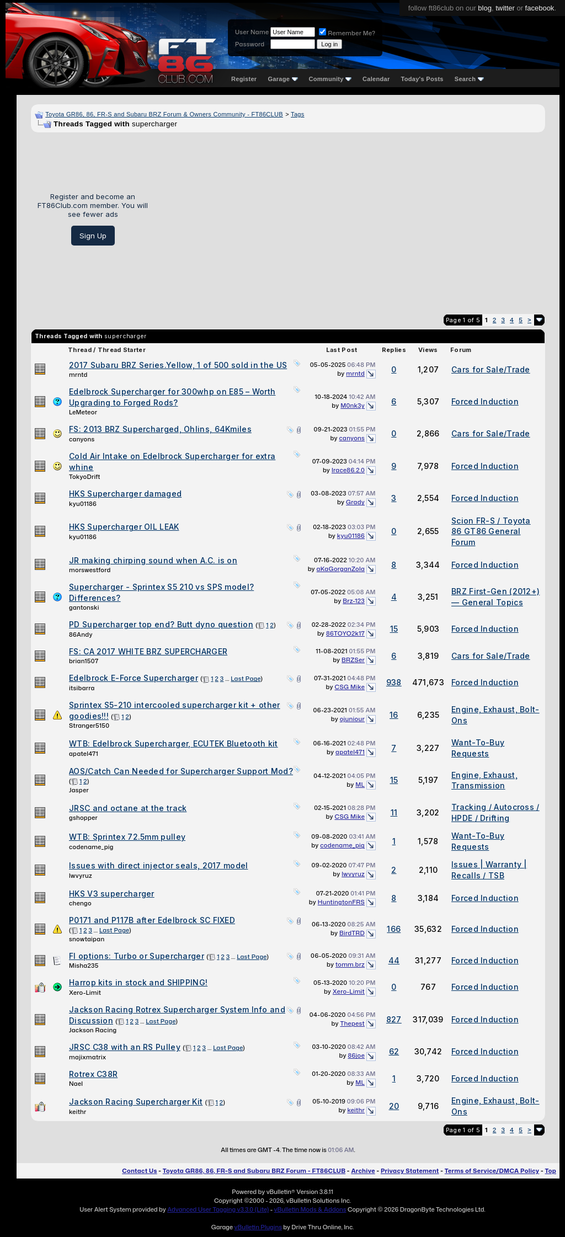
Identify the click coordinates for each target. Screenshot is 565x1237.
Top (550, 1170)
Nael (76, 1083)
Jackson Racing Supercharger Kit (135, 1101)
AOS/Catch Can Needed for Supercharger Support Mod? (181, 771)
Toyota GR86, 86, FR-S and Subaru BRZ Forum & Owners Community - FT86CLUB (164, 114)
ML (360, 784)
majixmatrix (87, 1057)
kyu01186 (83, 503)
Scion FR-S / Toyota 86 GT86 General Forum (491, 531)
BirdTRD (352, 933)
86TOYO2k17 (345, 633)
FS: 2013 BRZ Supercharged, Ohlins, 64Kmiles (160, 429)
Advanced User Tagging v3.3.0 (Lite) (218, 1209)
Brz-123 (354, 600)
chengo (80, 903)
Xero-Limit (85, 992)
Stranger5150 (89, 725)
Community (330, 79)
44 (394, 960)
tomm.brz (350, 964)
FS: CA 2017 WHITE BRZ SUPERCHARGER (148, 651)
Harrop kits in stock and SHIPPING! (138, 982)
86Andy (81, 634)
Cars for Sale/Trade (490, 369)
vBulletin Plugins (257, 1227)
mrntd (78, 374)
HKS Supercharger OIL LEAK (124, 526)
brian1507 (83, 661)
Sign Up (92, 235)
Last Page (245, 678)
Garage (282, 79)
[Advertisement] (351, 219)
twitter (505, 8)
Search (469, 79)
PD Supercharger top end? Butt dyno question (161, 624)
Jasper (79, 790)
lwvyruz (80, 875)
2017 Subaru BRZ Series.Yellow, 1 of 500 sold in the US (178, 365)
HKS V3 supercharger (111, 893)
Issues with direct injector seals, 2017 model (158, 865)
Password (249, 44)
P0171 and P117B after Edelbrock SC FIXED (152, 920)
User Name (252, 32)
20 (394, 1106)
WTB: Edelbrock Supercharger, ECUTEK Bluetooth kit (173, 743)
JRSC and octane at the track (127, 808)
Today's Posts (422, 79)
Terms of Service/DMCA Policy (492, 1170)
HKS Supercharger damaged (125, 493)
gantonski (84, 607)
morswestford (90, 570)
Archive (363, 1170)
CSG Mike (349, 687)
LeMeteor (83, 412)
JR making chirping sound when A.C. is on (153, 560)
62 (394, 1051)
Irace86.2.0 (348, 470)
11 (394, 812)
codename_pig (91, 847)
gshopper (83, 817)
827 (394, 1019)
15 (394, 628)
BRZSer (353, 659)
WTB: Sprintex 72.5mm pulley (127, 836)
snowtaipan (86, 939)
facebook (540, 8)
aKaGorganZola (341, 568)
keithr (78, 1111)
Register (244, 79)
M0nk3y (352, 405)
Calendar (376, 79)
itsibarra (82, 688)
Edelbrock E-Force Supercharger (133, 678)
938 (394, 682)
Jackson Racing (92, 1030)
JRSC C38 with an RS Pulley (124, 1047)
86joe (356, 1055)
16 (394, 714)
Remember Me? (347, 33)
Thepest (352, 1023)
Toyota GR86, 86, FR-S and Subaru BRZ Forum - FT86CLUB (254, 1170)
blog (485, 8)
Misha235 (84, 965)
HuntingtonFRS (341, 902)
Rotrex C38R (93, 1074)
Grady (355, 502)
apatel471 (83, 753)
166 (394, 929)
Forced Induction (485, 401)
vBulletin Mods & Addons (310, 1209)
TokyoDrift (84, 476)
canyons (81, 439)
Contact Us (139, 1170)
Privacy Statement (410, 1170)
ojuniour (352, 719)
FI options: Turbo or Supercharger (136, 956)
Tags (297, 114)
